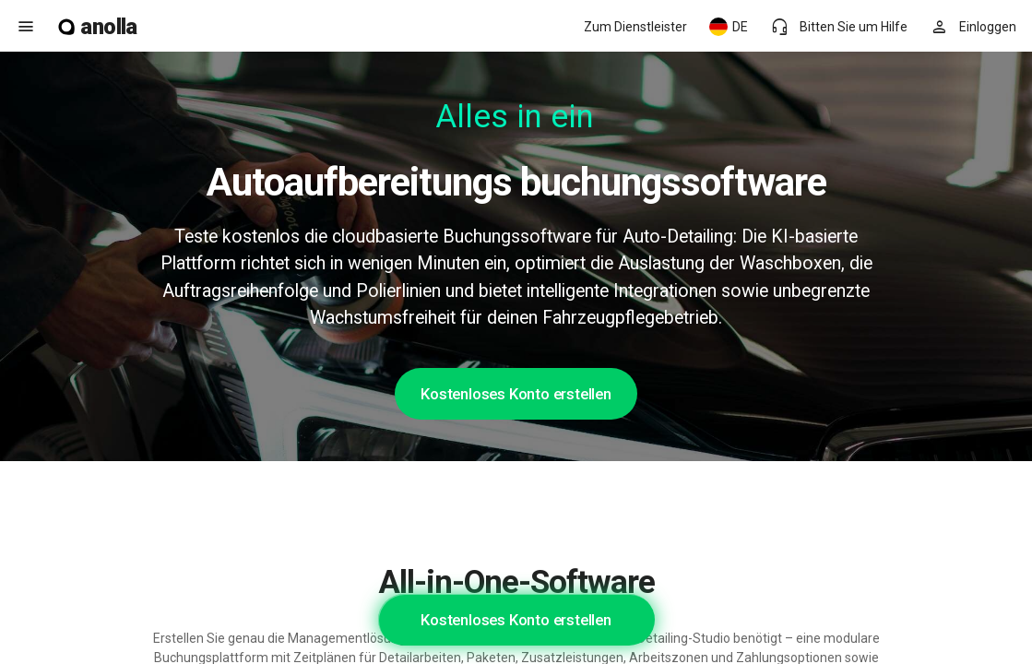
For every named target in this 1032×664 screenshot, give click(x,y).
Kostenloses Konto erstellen (516, 394)
